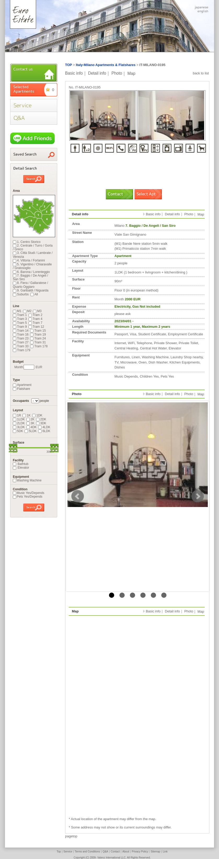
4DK (31, 427)
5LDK (31, 431)
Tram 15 (38, 330)
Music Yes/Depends (28, 493)
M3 (37, 311)
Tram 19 (38, 334)
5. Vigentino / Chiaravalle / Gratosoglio (32, 266)
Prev (77, 496)
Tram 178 (39, 346)
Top (59, 851)
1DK (37, 415)
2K (30, 419)
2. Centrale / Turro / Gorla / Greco (33, 247)
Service (68, 851)
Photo (116, 73)
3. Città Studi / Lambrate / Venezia (33, 254)
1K (26, 415)
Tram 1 (20, 315)
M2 (27, 311)
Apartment (22, 385)
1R (17, 415)
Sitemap (155, 851)
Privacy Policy (140, 851)
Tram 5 (20, 323)
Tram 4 (35, 319)
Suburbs (21, 294)
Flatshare (21, 389)
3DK (41, 423)
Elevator (21, 467)
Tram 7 (35, 323)
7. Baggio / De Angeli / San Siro (30, 277)
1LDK (19, 419)
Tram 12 (36, 327)
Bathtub (20, 464)
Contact (115, 851)
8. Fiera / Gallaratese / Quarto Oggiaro (30, 284)
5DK (18, 431)
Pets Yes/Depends (27, 496)
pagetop (71, 836)
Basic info (74, 73)
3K (30, 423)
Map (131, 73)
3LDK (19, 427)
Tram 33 (20, 346)
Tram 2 (35, 315)
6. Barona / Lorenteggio (31, 272)
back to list (201, 73)
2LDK (19, 423)
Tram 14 (20, 330)
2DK (41, 419)
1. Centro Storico (27, 242)
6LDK (44, 431)
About (125, 851)
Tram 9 (20, 327)
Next (197, 496)
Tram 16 (20, 334)
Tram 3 (20, 319)
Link (165, 851)
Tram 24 (38, 338)
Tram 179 (21, 350)
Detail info (97, 73)
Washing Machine (27, 480)
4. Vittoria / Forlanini (29, 260)
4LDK (44, 427)
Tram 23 (20, 338)
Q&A (105, 851)
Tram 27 (20, 342)
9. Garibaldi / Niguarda (30, 290)
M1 (17, 311)
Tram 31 (38, 342)
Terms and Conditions (87, 851)
